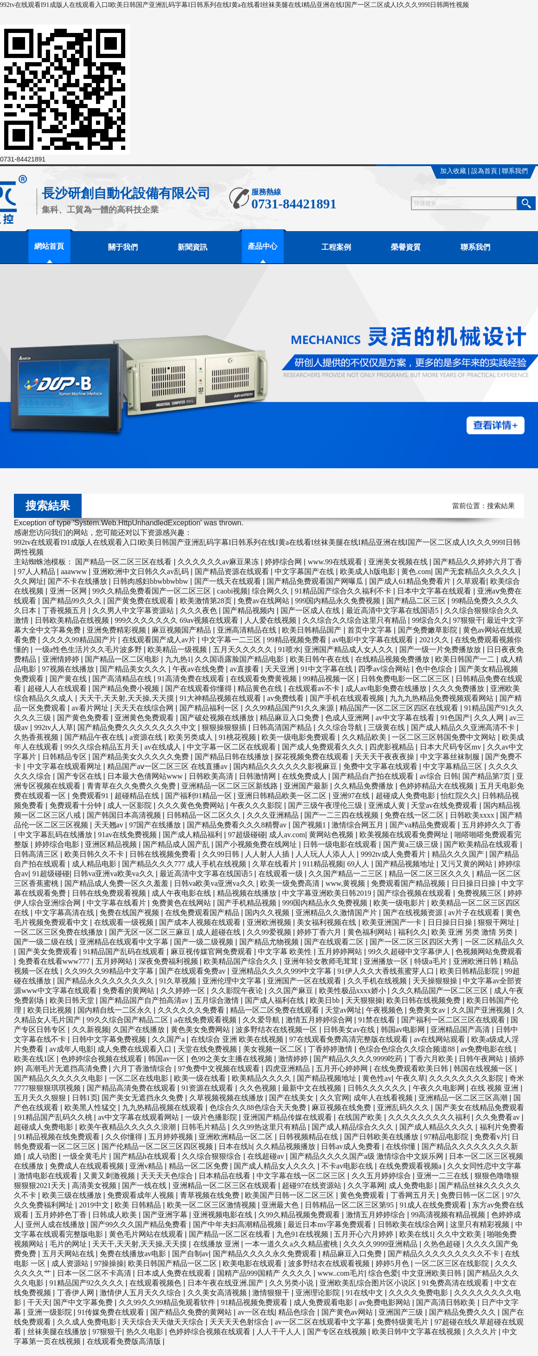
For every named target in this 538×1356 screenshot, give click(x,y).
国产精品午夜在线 (95, 737)
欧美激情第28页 (207, 601)
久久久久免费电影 (419, 1293)
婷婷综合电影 (58, 844)
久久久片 (483, 1332)
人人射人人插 (268, 854)
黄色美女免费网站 (201, 1029)
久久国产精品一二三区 (346, 874)
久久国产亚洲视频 (481, 1010)
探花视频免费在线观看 (313, 757)
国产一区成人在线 (311, 610)
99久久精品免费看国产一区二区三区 (152, 591)
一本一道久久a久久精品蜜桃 (292, 1244)
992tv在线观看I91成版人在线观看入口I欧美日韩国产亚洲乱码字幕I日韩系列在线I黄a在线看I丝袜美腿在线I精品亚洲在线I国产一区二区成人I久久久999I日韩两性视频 (234, 4)
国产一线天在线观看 (228, 581)
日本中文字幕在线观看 (435, 591)
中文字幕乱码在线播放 (56, 835)
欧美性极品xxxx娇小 (353, 990)
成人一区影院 (130, 805)
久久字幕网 (365, 1185)
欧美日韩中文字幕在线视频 (417, 1332)
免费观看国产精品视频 (409, 883)
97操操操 (109, 1263)
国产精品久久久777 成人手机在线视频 (185, 864)
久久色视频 (258, 1088)
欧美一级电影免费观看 (300, 737)
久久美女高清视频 (218, 1293)
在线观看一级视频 (124, 922)
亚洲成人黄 (387, 805)
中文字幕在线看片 (117, 903)
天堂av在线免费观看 (445, 805)
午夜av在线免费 (199, 669)
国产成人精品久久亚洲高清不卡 (464, 727)
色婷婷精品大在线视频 (437, 786)
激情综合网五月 (358, 825)
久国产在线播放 (140, 1029)
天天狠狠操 (364, 1000)
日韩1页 (85, 1098)
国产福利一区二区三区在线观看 (454, 1020)
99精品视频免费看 (297, 640)
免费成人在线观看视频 (88, 1166)
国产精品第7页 (487, 776)
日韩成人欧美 (115, 1215)
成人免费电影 (412, 1185)
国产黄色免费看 (84, 718)
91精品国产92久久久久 (88, 1283)
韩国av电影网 (404, 1029)
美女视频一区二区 (273, 1049)
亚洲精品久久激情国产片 (337, 913)
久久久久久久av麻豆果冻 (219, 562)
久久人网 (490, 718)
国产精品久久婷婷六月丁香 (477, 562)
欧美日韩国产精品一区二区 (173, 1263)
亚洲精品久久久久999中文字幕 (282, 971)
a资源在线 (146, 737)
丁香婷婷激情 (331, 1049)
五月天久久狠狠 (41, 1098)
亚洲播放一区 (387, 961)
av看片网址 (91, 708)
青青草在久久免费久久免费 (132, 786)
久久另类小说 (292, 1283)
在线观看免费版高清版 (125, 1341)
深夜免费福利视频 (169, 961)
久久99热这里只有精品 (270, 1127)
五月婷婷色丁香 (62, 1215)
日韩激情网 (258, 776)
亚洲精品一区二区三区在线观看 (225, 1185)
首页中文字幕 (370, 630)
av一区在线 (255, 1312)
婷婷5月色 (393, 1263)
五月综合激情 (217, 1000)
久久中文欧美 (460, 1234)
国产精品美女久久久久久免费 (141, 757)
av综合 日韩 (439, 776)
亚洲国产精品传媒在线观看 (288, 1117)
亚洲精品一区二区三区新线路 (230, 786)
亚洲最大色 (281, 1205)
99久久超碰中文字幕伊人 (410, 952)
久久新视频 (90, 1029)
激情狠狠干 (271, 1293)
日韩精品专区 (65, 757)
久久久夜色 (199, 610)
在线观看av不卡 (314, 688)
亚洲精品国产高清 (461, 1029)
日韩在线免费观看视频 (110, 893)
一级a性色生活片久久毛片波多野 (89, 649)
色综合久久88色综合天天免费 (259, 1107)
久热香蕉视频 (37, 737)
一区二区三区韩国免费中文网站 (445, 737)
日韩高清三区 (37, 854)
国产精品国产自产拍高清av (145, 1000)
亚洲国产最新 (307, 786)
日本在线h (235, 1146)
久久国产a (169, 1039)
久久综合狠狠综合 (212, 1156)
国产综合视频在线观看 (415, 893)
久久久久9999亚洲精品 (381, 1244)
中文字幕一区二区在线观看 (232, 747)
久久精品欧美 (365, 737)
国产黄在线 (69, 679)
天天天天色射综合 (240, 1322)
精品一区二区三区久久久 (430, 874)
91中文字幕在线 (327, 669)
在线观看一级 (281, 874)
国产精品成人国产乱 (177, 844)
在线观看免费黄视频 (264, 679)
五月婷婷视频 (171, 1137)
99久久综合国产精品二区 (128, 1020)
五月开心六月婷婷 (364, 1234)
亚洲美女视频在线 (398, 562)
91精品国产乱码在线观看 (125, 952)
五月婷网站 (115, 961)
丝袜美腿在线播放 (58, 1332)
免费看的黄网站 (129, 990)
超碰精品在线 (138, 796)
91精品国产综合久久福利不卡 (344, 591)
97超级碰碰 (246, 835)
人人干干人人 (279, 1332)
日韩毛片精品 (204, 1127)
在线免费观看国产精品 (203, 913)
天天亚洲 (280, 669)
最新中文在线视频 (312, 1088)
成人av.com (287, 835)
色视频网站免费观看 (488, 952)
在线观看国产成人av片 (160, 640)
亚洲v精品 (147, 1166)
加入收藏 (453, 171)
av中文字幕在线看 (406, 718)
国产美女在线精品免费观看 (479, 1107)
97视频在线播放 (69, 669)
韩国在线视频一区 (484, 1068)
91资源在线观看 (208, 1088)
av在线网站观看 (440, 1039)
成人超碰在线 (219, 932)
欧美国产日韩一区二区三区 (290, 1195)
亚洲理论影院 (318, 1293)
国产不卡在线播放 (78, 581)
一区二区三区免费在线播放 (59, 932)
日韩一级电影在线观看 (341, 844)
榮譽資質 (406, 247)
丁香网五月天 (414, 1195)
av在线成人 (163, 747)
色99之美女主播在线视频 (232, 1059)
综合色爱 (383, 1273)
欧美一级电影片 (400, 903)
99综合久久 (430, 620)
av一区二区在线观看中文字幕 (323, 1322)
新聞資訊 (192, 247)
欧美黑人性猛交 (91, 1107)
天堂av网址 (343, 1010)
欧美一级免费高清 (290, 883)
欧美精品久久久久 (262, 1078)
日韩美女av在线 (350, 1029)
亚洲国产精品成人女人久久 (349, 649)
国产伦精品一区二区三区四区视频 (158, 1146)
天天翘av (109, 825)
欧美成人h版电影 (368, 571)
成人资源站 (70, 1263)
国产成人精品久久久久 (437, 1127)
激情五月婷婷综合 (376, 1215)
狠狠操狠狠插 (225, 727)
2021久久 (435, 640)
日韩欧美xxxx (473, 815)
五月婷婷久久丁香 (491, 825)
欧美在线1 (416, 1234)
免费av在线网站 (264, 601)
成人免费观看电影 (324, 1302)
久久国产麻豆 (292, 990)
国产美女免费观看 (48, 952)
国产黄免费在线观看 (141, 601)
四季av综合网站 (384, 669)
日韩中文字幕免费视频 (110, 1039)
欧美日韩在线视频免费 (424, 1000)
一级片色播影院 (212, 1117)
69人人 (359, 864)
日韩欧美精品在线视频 (73, 620)
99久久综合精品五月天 (102, 747)
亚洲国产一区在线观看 (305, 981)
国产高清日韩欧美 (446, 1302)
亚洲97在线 (352, 796)
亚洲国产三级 (401, 1312)
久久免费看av (498, 1117)
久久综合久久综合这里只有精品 (355, 620)
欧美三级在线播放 (72, 1195)
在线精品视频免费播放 (393, 659)
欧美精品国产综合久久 (242, 961)
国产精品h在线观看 (145, 1156)
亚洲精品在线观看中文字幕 (124, 942)
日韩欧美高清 (212, 776)
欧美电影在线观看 (253, 1263)
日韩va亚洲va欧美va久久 (114, 874)
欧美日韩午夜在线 (320, 659)
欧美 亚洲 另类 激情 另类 (473, 932)
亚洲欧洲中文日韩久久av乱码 (142, 571)
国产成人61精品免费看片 (411, 581)
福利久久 (413, 932)
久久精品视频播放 (286, 1146)
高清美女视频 (95, 1185)
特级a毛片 (431, 961)
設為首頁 (484, 171)
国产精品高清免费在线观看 (132, 1088)
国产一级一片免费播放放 (441, 649)
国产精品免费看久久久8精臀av (237, 825)
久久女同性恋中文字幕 (484, 1166)
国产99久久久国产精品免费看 (139, 1224)
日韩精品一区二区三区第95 (350, 1205)
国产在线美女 (292, 1098)
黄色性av (376, 1078)
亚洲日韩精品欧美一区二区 (282, 796)
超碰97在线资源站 (312, 1185)
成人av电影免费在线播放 (387, 688)
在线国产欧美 (361, 1117)
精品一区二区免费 (199, 1166)
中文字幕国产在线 (305, 571)
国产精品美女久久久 (134, 669)
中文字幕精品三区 (453, 766)
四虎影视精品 (392, 747)
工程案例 (336, 247)
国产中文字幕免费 (84, 1302)
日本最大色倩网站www (146, 776)
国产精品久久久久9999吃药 (359, 1059)
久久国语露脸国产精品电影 (240, 659)
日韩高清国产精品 (283, 727)
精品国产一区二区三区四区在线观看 (399, 708)
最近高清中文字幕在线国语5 (393, 610)
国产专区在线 (80, 776)
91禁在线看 (377, 1020)
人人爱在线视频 (271, 620)
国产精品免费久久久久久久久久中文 (137, 727)
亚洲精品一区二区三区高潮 (463, 1098)
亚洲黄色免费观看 (145, 718)
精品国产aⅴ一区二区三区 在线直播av (168, 766)
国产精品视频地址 (405, 864)
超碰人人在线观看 (58, 688)
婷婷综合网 (284, 562)
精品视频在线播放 (247, 893)
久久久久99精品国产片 (80, 640)
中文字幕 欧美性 (286, 952)
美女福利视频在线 (327, 922)
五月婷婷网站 (341, 952)
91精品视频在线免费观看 (60, 1137)
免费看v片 (491, 1137)
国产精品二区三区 (417, 601)
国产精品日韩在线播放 (233, 757)
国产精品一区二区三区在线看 (124, 562)
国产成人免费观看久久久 (323, 747)
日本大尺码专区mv (451, 747)
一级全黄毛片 (86, 1156)
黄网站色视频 (332, 835)
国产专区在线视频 (337, 1332)
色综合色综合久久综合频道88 (408, 1049)
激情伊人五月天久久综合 (141, 1293)
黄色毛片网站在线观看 (147, 1234)
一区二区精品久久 (494, 942)
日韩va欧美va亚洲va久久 (215, 883)
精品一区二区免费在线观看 (275, 1010)
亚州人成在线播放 (56, 1224)
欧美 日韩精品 (139, 1205)
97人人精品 (37, 571)
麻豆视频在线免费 (342, 1107)
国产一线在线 (145, 1185)
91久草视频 (178, 981)
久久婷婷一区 (183, 990)
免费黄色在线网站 (182, 903)
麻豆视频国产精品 (182, 630)
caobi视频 (232, 591)
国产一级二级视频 (204, 942)
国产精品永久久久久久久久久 (106, 981)
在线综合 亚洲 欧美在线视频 (238, 1039)
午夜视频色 (385, 1010)
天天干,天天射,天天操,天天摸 (127, 698)
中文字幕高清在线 (65, 913)
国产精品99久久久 (72, 601)
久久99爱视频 (270, 932)
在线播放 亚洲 (217, 1244)
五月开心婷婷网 (343, 1068)
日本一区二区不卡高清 (95, 1273)
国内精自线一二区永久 (115, 1010)
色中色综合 (435, 669)
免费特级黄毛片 (403, 1322)
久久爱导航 (262, 1020)
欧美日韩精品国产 (312, 630)
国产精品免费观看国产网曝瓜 (316, 581)
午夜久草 (410, 1078)
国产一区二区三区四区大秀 (415, 942)
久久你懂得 (124, 1137)
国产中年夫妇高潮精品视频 (238, 1224)
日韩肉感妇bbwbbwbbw (151, 581)
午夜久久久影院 (257, 805)
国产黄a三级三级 (411, 844)
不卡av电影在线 (348, 1166)
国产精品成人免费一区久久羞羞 (117, 883)
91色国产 (455, 718)
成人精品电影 (95, 864)
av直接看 (245, 669)
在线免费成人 (305, 776)
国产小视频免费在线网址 (257, 844)
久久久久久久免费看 (192, 1010)
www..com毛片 (340, 1273)
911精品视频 (322, 864)
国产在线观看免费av (193, 971)
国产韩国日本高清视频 (125, 815)
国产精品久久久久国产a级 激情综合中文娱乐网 (367, 1156)
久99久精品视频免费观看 (300, 1215)
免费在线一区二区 (415, 815)
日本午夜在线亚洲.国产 (226, 1283)
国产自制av (190, 1254)
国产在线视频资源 (413, 913)
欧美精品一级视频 (178, 649)
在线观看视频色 (156, 1283)
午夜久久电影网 (440, 1088)
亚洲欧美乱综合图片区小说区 (369, 1283)
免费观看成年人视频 (141, 1195)
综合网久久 (271, 591)
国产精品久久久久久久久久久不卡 (444, 1254)
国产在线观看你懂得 (199, 688)
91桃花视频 (238, 737)
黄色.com (416, 571)
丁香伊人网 (76, 1293)
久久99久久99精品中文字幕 (109, 971)
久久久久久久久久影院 (467, 1078)
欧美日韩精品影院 (470, 971)
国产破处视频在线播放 (218, 718)
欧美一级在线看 (201, 1078)
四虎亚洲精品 (288, 1068)
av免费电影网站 (385, 1302)
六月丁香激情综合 (143, 1068)
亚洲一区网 (69, 591)
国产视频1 (310, 825)
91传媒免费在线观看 (111, 1312)
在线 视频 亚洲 (495, 1088)
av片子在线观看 (474, 913)
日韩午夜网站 (482, 1059)
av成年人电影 (72, 1049)
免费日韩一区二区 (471, 1195)
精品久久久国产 (459, 854)
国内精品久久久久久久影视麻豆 (286, 766)
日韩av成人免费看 (351, 1146)
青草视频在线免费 (210, 1195)
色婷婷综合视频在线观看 (102, 1059)
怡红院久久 (459, 796)
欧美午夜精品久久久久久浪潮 (128, 1127)
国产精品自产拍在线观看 (374, 776)
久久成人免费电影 (87, 1322)
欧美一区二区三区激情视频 (212, 1205)
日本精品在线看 (225, 1176)
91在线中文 (365, 1293)
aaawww (75, 571)
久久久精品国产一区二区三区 (440, 990)
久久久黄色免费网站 (192, 805)
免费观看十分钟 (76, 805)
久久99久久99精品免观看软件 (168, 1302)
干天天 (38, 1302)
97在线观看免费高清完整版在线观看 (349, 1039)
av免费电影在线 (487, 1049)
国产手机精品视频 (247, 903)
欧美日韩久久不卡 (95, 854)
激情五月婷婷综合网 (320, 1020)
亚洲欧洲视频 (270, 922)
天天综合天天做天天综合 (163, 1322)
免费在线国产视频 (130, 913)
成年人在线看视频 (384, 1098)
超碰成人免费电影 (406, 796)
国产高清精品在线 (123, 679)
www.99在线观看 (335, 562)
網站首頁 (49, 246)
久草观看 (471, 581)
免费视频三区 (480, 893)
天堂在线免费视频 (208, 1049)
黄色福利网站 (370, 932)
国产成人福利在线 (275, 1000)
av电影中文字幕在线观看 (373, 640)
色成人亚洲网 (348, 718)
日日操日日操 (474, 883)
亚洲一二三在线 (443, 1176)
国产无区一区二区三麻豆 (150, 932)
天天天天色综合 (168, 1176)
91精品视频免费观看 (255, 1302)
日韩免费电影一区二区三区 (406, 679)
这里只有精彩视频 (480, 1224)
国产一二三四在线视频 (342, 815)
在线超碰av (266, 1156)
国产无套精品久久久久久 (477, 571)
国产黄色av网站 (348, 1312)
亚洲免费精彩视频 (117, 630)
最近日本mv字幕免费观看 (330, 1224)
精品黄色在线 (260, 688)
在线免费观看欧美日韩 (412, 1068)
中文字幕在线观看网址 (65, 766)
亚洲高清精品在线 (247, 630)
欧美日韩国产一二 (465, 659)
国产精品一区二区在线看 (230, 1234)
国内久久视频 (268, 913)
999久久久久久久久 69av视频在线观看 (177, 620)
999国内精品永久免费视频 (338, 601)
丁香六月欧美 (432, 1059)
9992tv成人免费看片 (394, 854)
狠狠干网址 (497, 922)
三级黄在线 (387, 727)
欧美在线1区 (35, 1059)
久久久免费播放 (459, 688)
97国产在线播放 (156, 825)
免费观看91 (91, 796)
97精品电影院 (447, 1137)
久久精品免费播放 (364, 786)
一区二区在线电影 (139, 1078)
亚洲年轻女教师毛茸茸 (322, 961)
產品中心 (262, 246)
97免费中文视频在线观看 (220, 1068)
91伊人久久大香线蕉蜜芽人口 (387, 971)
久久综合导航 (341, 727)
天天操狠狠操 (436, 981)
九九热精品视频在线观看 (163, 1107)
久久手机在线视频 (378, 981)
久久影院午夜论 (238, 990)
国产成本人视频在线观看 (201, 922)
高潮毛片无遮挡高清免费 (67, 1068)
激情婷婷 (294, 1059)
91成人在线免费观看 (434, 1205)
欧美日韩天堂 (73, 1000)
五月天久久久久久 (243, 649)
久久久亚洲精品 (274, 815)
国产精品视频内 (249, 610)
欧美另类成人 (191, 737)
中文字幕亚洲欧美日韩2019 (327, 893)
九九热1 (178, 659)
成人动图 (43, 1156)
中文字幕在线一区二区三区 (301, 1176)
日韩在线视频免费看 (163, 854)
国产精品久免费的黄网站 (192, 1312)
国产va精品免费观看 (424, 825)
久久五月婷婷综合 (382, 1176)
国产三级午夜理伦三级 (326, 805)
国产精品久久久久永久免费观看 (266, 1254)
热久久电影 (145, 1332)
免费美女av (428, 1010)
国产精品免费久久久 (463, 1312)
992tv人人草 (53, 727)
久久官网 (334, 1098)
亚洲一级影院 (50, 1312)
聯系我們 (515, 171)
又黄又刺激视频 (110, 1176)
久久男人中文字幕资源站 (134, 610)
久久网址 (29, 581)
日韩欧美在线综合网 (412, 1224)
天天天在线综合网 (144, 708)
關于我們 (123, 247)
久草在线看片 (275, 864)
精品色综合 (297, 1312)
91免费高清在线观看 (456, 1283)
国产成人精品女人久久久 (275, 1166)
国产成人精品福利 (193, 835)
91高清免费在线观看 (192, 679)
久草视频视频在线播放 (227, 1098)
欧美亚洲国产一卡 (392, 922)
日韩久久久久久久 (378, 1088)
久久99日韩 (221, 854)
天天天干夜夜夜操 (385, 757)
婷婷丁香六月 (320, 932)
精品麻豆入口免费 (290, 718)
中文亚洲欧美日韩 (432, 1273)
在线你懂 (401, 1146)
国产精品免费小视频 (126, 688)
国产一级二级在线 (44, 942)
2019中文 (95, 1205)
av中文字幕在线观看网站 (139, 1117)
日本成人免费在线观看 (175, 1273)
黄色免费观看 (363, 1195)
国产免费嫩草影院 (428, 630)
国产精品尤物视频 (270, 942)
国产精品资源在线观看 (233, 571)
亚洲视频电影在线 (223, 1215)
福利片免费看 (502, 1127)
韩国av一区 (167, 1059)
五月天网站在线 (69, 1254)
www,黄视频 (346, 883)
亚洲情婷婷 (61, 659)
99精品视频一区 (330, 679)
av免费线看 (286, 698)
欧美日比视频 (50, 1010)
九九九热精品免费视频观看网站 (442, 698)
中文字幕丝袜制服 (450, 757)
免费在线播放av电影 (134, 1254)
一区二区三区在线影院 (453, 1263)
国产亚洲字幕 (166, 1215)
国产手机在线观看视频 (348, 698)
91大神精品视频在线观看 (221, 698)
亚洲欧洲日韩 (476, 961)
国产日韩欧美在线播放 (382, 1137)
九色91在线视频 (303, 1234)
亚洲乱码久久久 (404, 1107)
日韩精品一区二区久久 (205, 815)
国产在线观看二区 (334, 942)
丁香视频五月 (65, 610)
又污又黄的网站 (467, 864)
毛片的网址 (69, 1244)
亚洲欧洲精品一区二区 (237, 1137)
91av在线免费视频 (128, 835)
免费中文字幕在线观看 (381, 766)
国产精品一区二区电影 (123, 659)
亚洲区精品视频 (112, 844)
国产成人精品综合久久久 (353, 1127)
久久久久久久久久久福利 (430, 1117)
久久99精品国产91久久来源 (290, 708)
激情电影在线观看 (48, 1176)
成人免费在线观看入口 (135, 1049)
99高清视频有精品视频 (449, 1215)
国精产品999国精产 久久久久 (265, 1273)
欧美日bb (325, 1000)
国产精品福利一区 (210, 708)
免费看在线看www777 (55, 961)
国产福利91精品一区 (199, 796)
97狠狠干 (468, 620)
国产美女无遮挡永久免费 (143, 1098)
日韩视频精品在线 (309, 1137)
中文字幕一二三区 (232, 640)
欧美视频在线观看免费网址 (404, 835)
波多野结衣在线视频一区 (277, 1029)
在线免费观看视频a (411, 1166)
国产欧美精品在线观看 (482, 844)
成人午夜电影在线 (182, 893)
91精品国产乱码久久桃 (56, 1117)
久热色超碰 (442, 1244)
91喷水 (289, 649)
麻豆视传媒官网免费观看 (212, 952)
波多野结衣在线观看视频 (329, 1263)
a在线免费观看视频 (206, 1020)
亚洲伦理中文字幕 (232, 981)
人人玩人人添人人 (326, 854)
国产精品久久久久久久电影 (59, 1078)
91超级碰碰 (51, 874)
